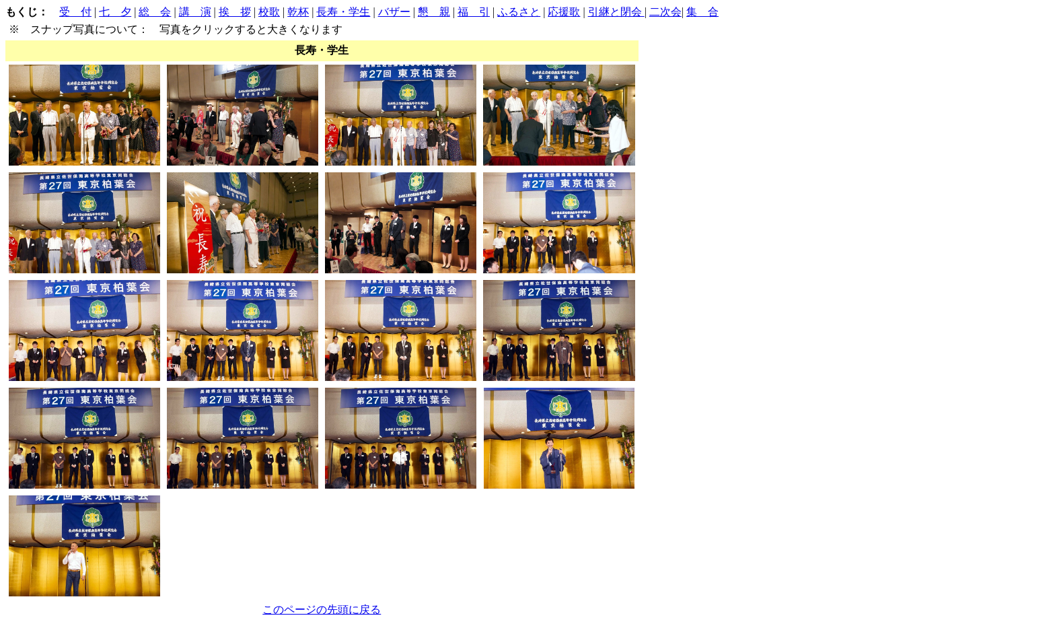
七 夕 (115, 12)
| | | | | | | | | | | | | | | (362, 313)
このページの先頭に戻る (321, 609)
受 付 (75, 12)
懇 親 (434, 12)
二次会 (665, 12)
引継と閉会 (616, 12)
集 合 (702, 12)
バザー (394, 12)
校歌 (269, 12)
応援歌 (564, 12)
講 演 (195, 12)
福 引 (474, 12)
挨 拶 (235, 12)
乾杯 (298, 12)
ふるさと (518, 12)
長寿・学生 (343, 12)
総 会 (155, 12)
